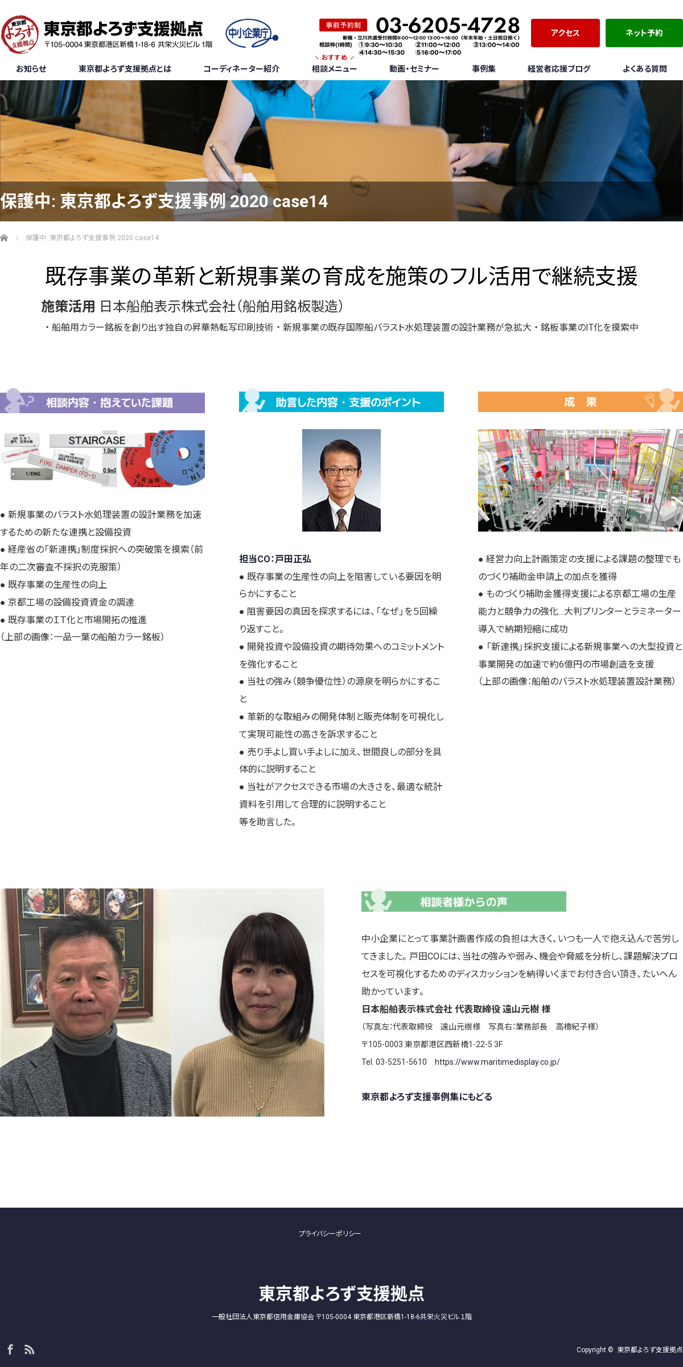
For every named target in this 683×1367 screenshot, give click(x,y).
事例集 (484, 68)
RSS (27, 1347)
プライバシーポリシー (330, 1233)
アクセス (565, 33)
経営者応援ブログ (559, 68)
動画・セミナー (414, 68)
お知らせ (31, 68)
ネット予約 (644, 33)
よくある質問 (645, 68)
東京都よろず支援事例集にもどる (426, 1097)
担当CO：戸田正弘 (275, 559)
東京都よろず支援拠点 (341, 1294)
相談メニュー (334, 65)
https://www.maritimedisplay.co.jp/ (497, 1062)
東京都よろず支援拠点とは (125, 68)
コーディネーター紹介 (241, 68)
